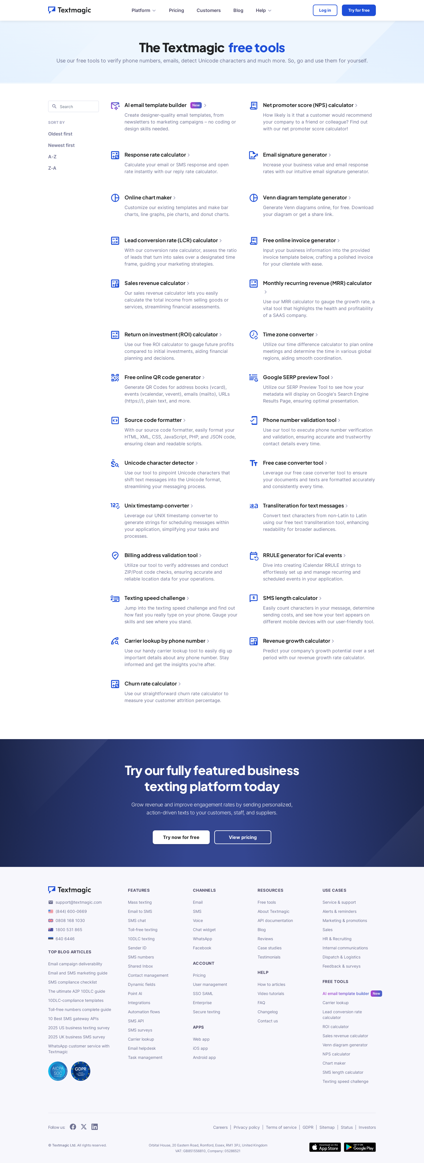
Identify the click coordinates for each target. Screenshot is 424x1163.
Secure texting (206, 1011)
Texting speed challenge (345, 1081)
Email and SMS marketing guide (77, 972)
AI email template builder (346, 993)
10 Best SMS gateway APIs (73, 1018)
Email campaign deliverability (75, 963)
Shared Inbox (140, 966)
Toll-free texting (143, 929)
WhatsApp (202, 938)
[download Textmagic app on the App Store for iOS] (325, 1147)
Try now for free (181, 837)
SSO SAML (203, 993)
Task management (145, 1057)
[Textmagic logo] (83, 890)
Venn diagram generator (345, 1044)
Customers (209, 10)
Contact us (268, 1020)
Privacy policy (247, 1127)
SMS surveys (140, 1030)
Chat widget (204, 929)
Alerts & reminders (339, 911)
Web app (201, 1039)
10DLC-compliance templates (75, 1000)
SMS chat (137, 920)
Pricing (176, 10)
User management (210, 984)
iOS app (200, 1048)
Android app (204, 1057)
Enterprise (202, 1002)
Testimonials (269, 956)
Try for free (359, 10)
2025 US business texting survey (79, 1027)
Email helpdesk (142, 1048)
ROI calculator (336, 1026)
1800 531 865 (69, 929)
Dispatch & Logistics (341, 956)
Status (347, 1127)
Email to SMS (140, 911)
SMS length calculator (343, 1072)
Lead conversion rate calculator (342, 1014)
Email (198, 902)
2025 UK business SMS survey (76, 1036)
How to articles (271, 984)
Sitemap (327, 1127)
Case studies (270, 947)
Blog (238, 10)
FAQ (261, 1002)
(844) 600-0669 (71, 911)
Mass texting (140, 902)
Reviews (265, 938)
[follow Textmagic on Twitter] (84, 1127)
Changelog (268, 1011)
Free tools (267, 902)
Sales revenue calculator (345, 1035)
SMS (197, 911)
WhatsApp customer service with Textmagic (78, 1048)
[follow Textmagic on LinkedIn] (94, 1127)
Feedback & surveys (341, 966)
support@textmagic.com (79, 902)
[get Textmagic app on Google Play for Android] (360, 1147)
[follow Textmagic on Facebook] (73, 1127)
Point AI (135, 993)
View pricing (243, 837)
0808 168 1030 (70, 920)
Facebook (202, 947)
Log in (325, 10)
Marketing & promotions (345, 920)
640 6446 (65, 938)
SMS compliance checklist (72, 982)
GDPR (308, 1127)
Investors (367, 1127)
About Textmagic (274, 911)
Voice (198, 920)
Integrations (139, 1002)
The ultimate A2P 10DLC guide (76, 991)
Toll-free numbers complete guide (79, 1009)
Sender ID (137, 947)
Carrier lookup (141, 1039)
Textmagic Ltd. (64, 1145)
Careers (220, 1127)
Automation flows (144, 1011)
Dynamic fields (141, 984)
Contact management (148, 975)
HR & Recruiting (337, 938)
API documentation (275, 920)
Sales (328, 929)
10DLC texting (141, 938)
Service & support (339, 902)
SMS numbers (141, 956)
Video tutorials (271, 993)
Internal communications (345, 947)
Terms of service (281, 1127)
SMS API (136, 1020)
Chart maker (334, 1063)
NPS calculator (336, 1053)
